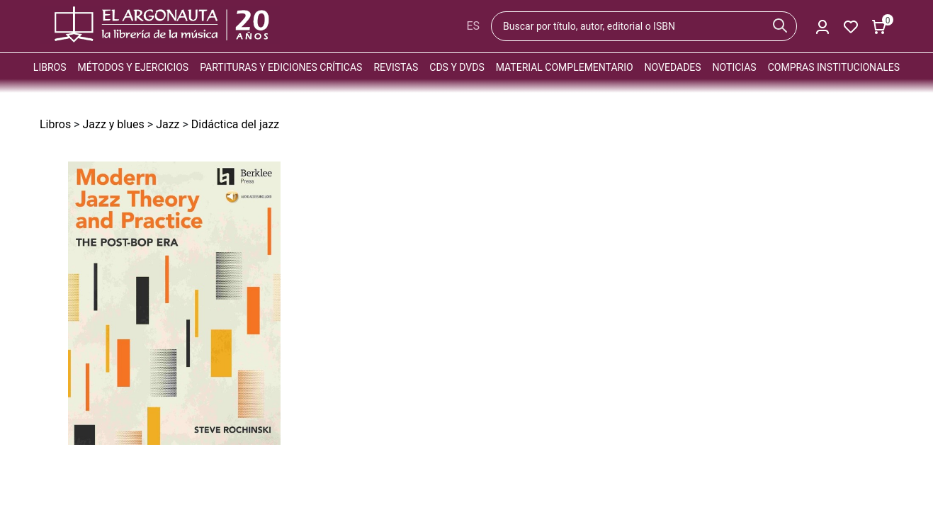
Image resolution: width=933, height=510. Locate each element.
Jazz (167, 124)
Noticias (735, 67)
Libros (50, 67)
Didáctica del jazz (235, 124)
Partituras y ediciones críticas (281, 67)
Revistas (395, 67)
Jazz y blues (113, 124)
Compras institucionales (834, 67)
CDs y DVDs (456, 67)
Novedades (673, 67)
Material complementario (564, 67)
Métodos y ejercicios (133, 67)
